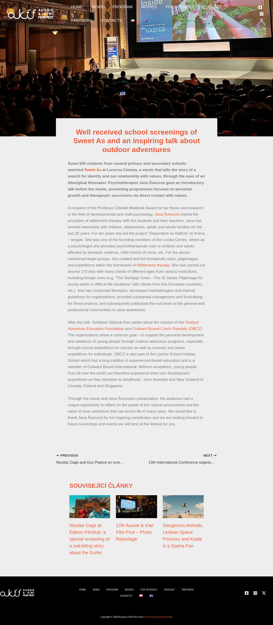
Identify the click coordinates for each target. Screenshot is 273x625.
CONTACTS (79, 27)
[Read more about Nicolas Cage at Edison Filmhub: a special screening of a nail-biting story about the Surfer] (89, 506)
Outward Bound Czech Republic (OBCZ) (167, 329)
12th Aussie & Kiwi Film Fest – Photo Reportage (134, 532)
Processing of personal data (158, 617)
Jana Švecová (167, 214)
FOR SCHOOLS (159, 9)
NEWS (91, 9)
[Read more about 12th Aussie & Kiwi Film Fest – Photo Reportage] (136, 506)
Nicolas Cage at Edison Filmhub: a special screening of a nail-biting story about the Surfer (89, 539)
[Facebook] (260, 12)
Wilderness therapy (153, 265)
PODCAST (187, 9)
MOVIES (133, 9)
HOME (74, 9)
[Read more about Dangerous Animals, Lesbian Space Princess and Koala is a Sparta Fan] (183, 506)
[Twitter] (262, 25)
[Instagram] (262, 18)
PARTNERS (211, 9)
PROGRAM (111, 9)
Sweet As (92, 170)
